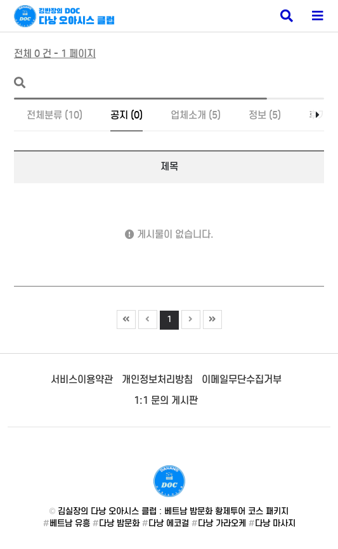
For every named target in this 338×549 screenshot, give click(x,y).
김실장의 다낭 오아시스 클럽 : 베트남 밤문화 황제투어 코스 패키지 (173, 511)
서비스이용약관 (82, 379)
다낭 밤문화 (119, 523)
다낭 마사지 (275, 523)
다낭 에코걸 (168, 523)
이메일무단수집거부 (242, 379)
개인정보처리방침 (157, 379)
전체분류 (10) (54, 115)
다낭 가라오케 (222, 523)
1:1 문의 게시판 (166, 400)
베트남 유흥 (69, 523)
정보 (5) (265, 115)
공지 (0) (126, 115)
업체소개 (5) (196, 115)
